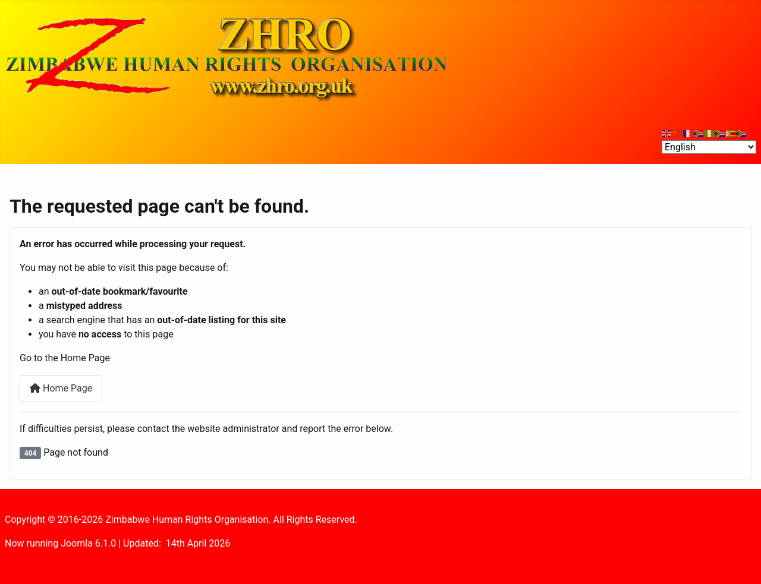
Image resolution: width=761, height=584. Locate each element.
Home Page (61, 388)
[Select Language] (709, 147)
